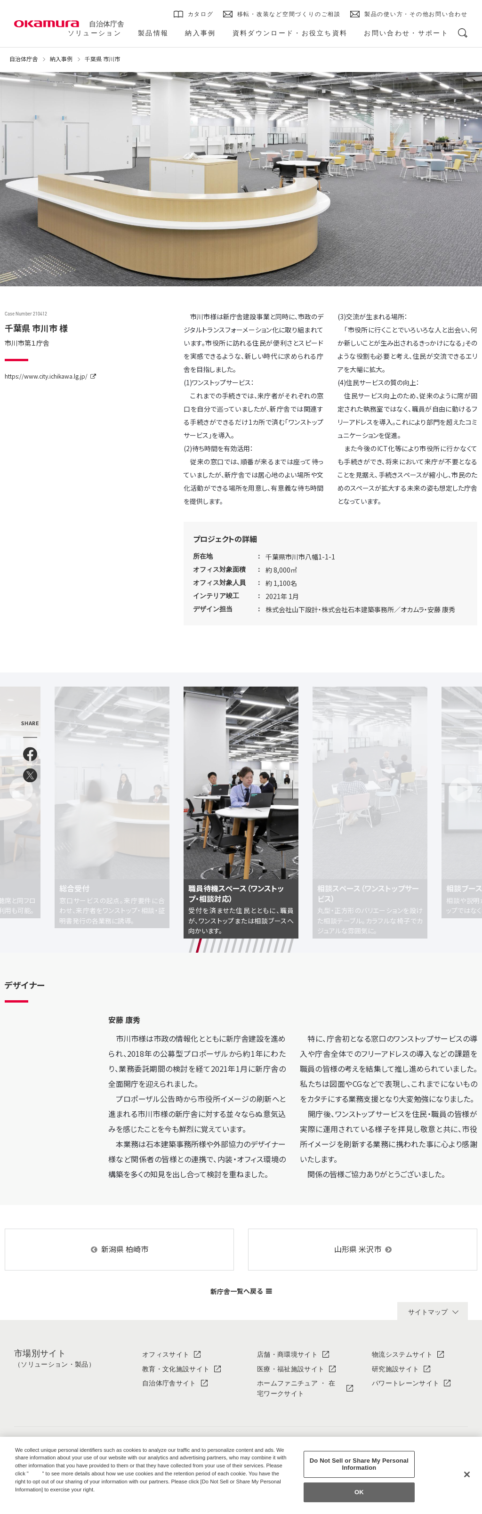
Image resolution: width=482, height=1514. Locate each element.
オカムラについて (169, 1434)
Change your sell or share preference (64, 1505)
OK (359, 1492)
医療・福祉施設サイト (290, 1343)
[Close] (467, 1474)
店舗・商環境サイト (287, 1329)
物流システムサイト (402, 1329)
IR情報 (382, 1434)
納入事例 (61, 59)
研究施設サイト (395, 1343)
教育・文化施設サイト (175, 1343)
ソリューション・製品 (290, 1434)
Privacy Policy (35, 1497)
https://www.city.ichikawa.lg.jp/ (46, 376)
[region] (241, 1475)
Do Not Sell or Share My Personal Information (359, 1464)
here (36, 1473)
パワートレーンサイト (405, 1357)
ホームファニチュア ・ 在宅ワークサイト (296, 1363)
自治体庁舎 (106, 23)
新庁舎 (241, 1266)
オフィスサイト (165, 1329)
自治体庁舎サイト (169, 1357)
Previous (21, 776)
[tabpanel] (241, 800)
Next (461, 776)
